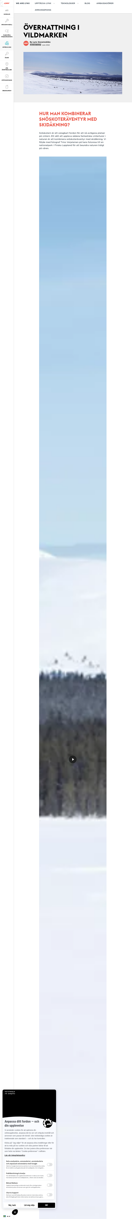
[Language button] (7, 1216)
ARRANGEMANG (43, 10)
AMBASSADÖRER (105, 3)
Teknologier (68, 3)
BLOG (87, 3)
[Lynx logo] (6, 3)
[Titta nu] (73, 759)
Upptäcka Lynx (43, 3)
